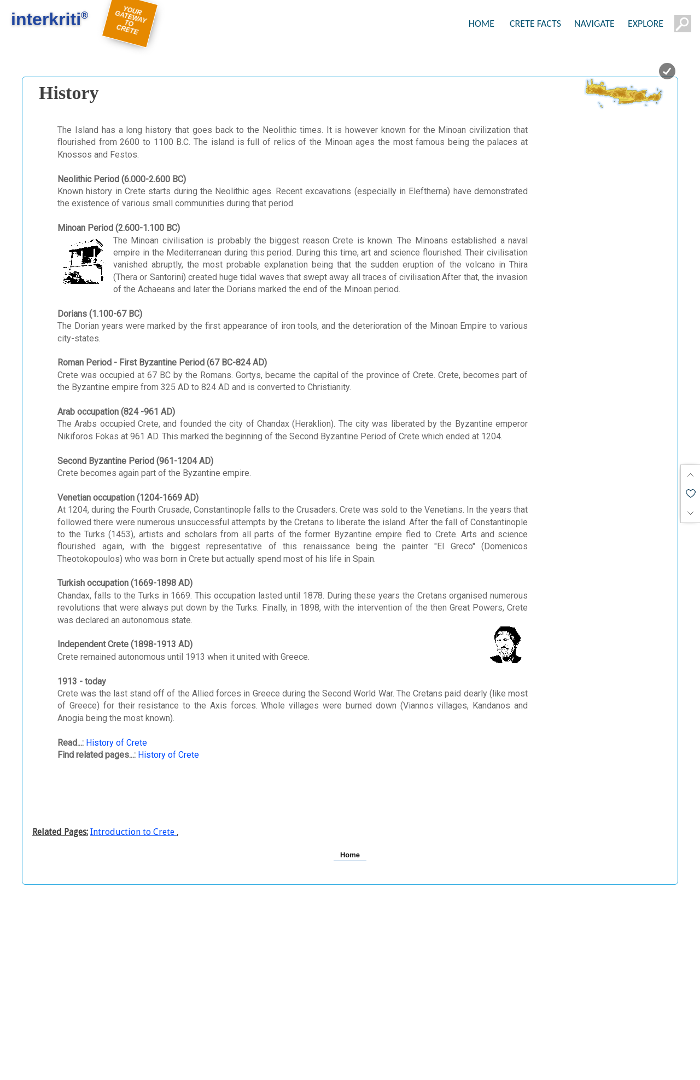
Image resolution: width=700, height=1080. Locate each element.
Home (350, 855)
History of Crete (116, 743)
